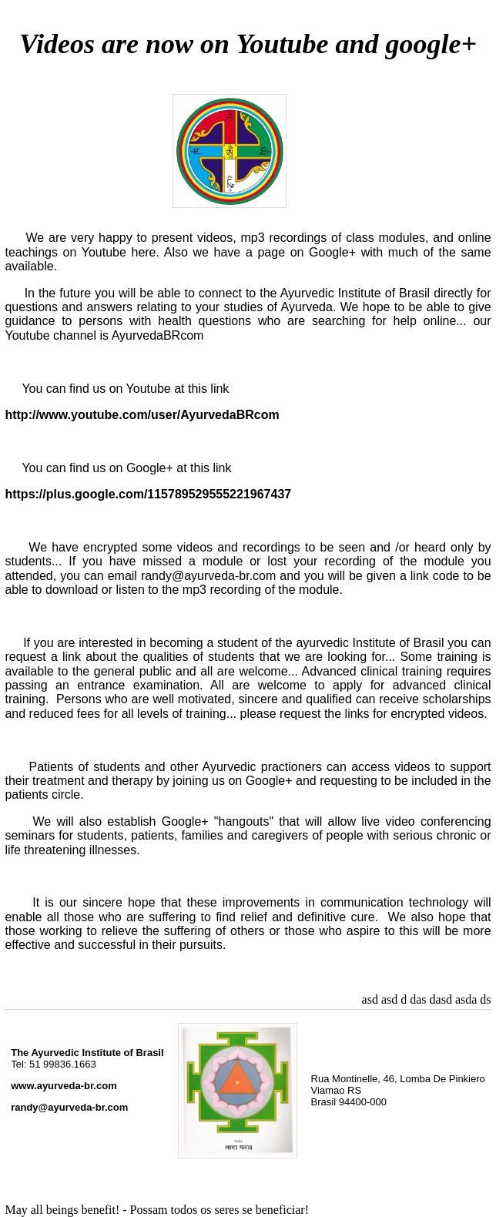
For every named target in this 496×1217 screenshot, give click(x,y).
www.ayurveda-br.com (64, 1085)
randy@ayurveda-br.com (69, 1107)
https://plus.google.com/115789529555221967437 (148, 494)
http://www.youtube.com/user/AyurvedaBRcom (142, 414)
